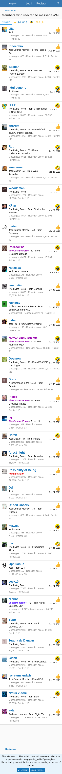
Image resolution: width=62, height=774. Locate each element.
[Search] (58, 3)
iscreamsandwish (21, 675)
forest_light (17, 452)
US (38, 421)
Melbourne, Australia (19, 153)
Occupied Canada (18, 254)
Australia (38, 456)
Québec (13, 512)
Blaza (12, 379)
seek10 (14, 581)
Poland (36, 438)
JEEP (12, 105)
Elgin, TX (39, 714)
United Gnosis (19, 505)
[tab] (20, 22)
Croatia (12, 386)
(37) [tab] (6, 22)
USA (40, 679)
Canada (38, 289)
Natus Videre (18, 693)
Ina (11, 543)
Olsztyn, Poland (33, 324)
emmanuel (16, 167)
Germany (13, 233)
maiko (13, 226)
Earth (36, 696)
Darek (13, 435)
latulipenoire (17, 87)
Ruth (12, 146)
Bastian (14, 66)
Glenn (13, 658)
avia (11, 710)
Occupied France (17, 403)
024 (23, 567)
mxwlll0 (14, 525)
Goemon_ (15, 358)
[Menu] (4, 3)
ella (11, 28)
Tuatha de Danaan (21, 640)
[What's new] (51, 3)
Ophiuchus (16, 564)
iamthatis (15, 285)
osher (13, 320)
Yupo (12, 619)
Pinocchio (16, 46)
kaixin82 (14, 302)
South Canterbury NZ (19, 309)
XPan (12, 205)
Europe (24, 271)
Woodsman (17, 188)
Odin (12, 487)
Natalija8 (15, 267)
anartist (14, 126)
